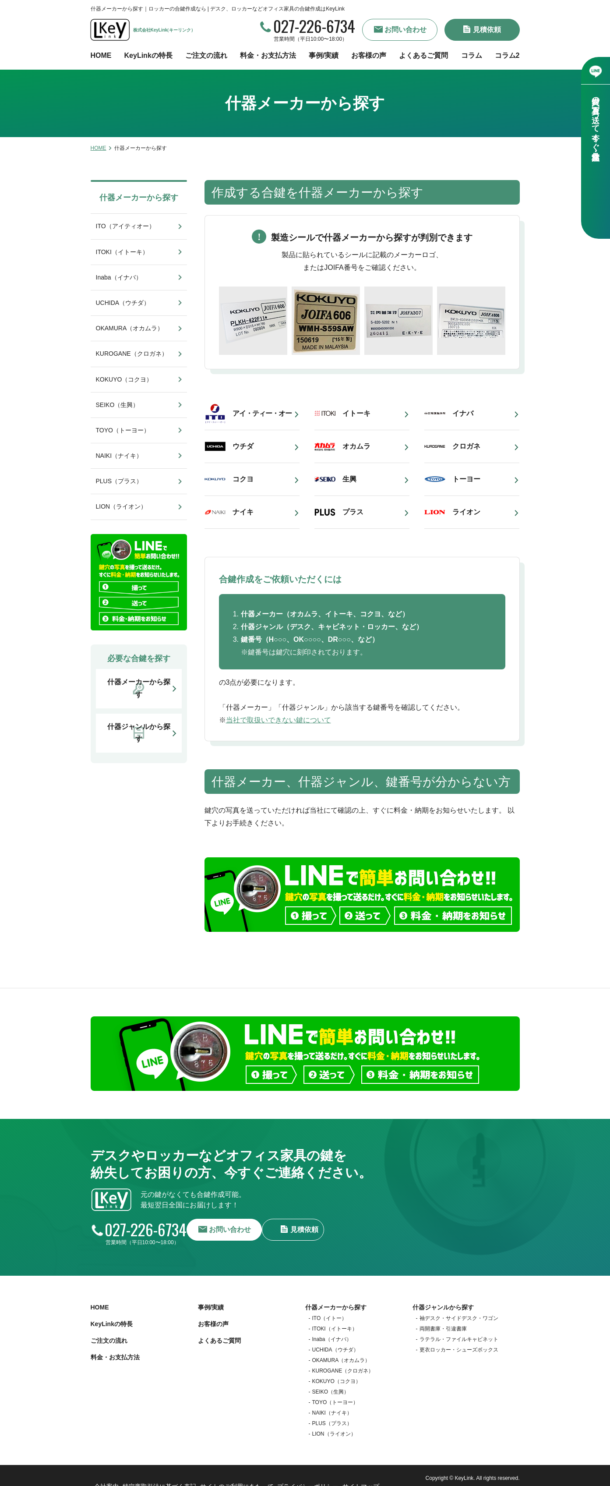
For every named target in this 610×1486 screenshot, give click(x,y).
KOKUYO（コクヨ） (124, 379)
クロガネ (466, 446)
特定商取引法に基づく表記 (160, 1472)
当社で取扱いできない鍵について (278, 720)
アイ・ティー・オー (262, 413)
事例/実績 (323, 55)
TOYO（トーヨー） (123, 430)
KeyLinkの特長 (148, 55)
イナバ (462, 413)
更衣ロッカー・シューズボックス (459, 1344)
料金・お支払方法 (268, 55)
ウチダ (243, 446)
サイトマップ (365, 1472)
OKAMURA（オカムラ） (130, 328)
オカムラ (356, 446)
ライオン (466, 512)
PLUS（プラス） (119, 481)
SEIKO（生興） (117, 404)
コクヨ (243, 479)
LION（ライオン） (121, 506)
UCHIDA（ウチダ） (123, 302)
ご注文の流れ (206, 55)
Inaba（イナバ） (119, 277)
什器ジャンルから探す (443, 1302)
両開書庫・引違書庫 (443, 1323)
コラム (471, 55)
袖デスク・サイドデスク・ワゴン (459, 1313)
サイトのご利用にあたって (237, 1472)
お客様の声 (368, 55)
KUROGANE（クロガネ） (132, 353)
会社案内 (104, 1472)
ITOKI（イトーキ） (122, 251)
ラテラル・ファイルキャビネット (459, 1334)
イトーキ (356, 413)
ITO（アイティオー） (125, 226)
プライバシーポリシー (309, 1472)
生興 (349, 479)
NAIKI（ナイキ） (119, 455)
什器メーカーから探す (138, 197)
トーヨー (466, 479)
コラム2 (507, 55)
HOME (101, 55)
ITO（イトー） (329, 1313)
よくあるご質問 (423, 55)
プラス (352, 512)
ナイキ (243, 512)
